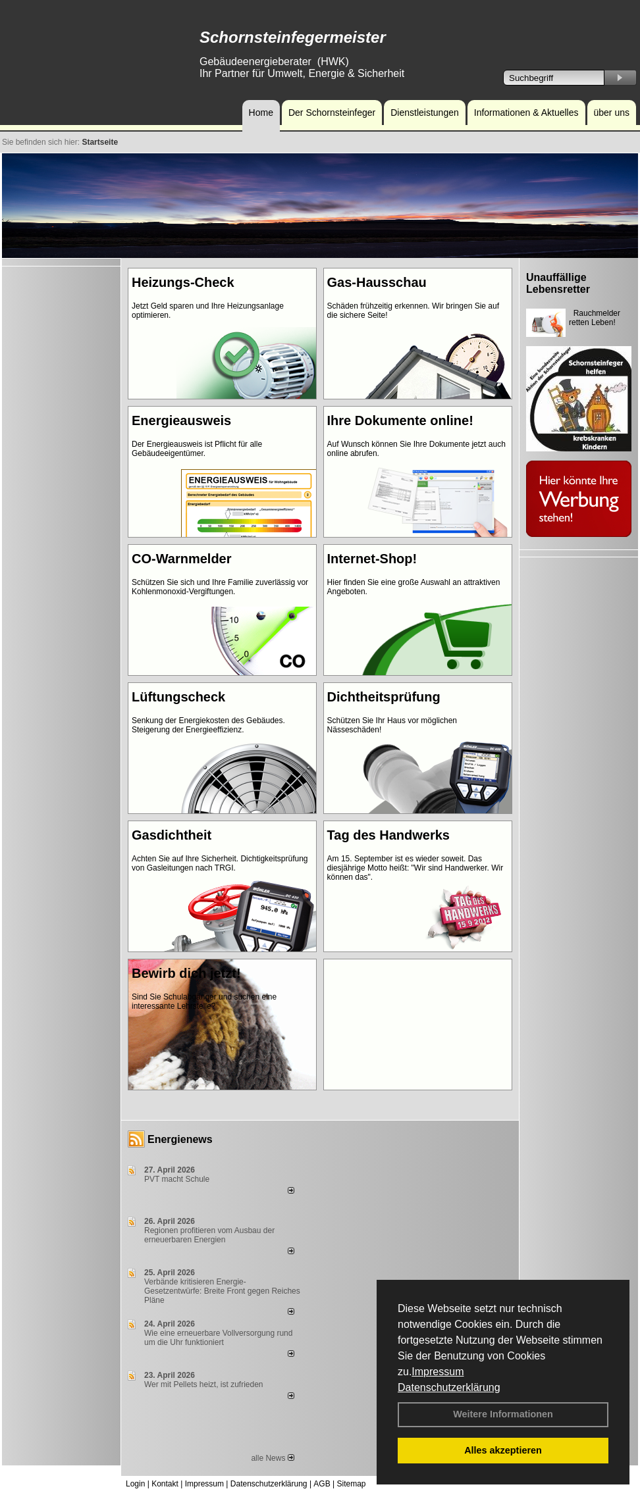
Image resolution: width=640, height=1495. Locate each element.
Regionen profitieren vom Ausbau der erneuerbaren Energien (209, 1235)
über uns (611, 112)
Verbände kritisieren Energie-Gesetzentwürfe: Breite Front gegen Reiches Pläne (222, 1291)
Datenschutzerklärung (449, 1387)
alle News (272, 1458)
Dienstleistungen (424, 112)
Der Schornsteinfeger (331, 112)
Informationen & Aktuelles (526, 112)
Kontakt (164, 1483)
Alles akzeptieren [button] (503, 1450)
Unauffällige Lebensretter (558, 283)
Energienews (180, 1139)
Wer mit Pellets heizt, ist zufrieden (203, 1384)
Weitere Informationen (503, 1414)
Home (261, 112)
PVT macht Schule (176, 1179)
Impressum (438, 1371)
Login (135, 1483)
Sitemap (350, 1483)
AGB (321, 1483)
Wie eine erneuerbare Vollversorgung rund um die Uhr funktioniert (218, 1338)
